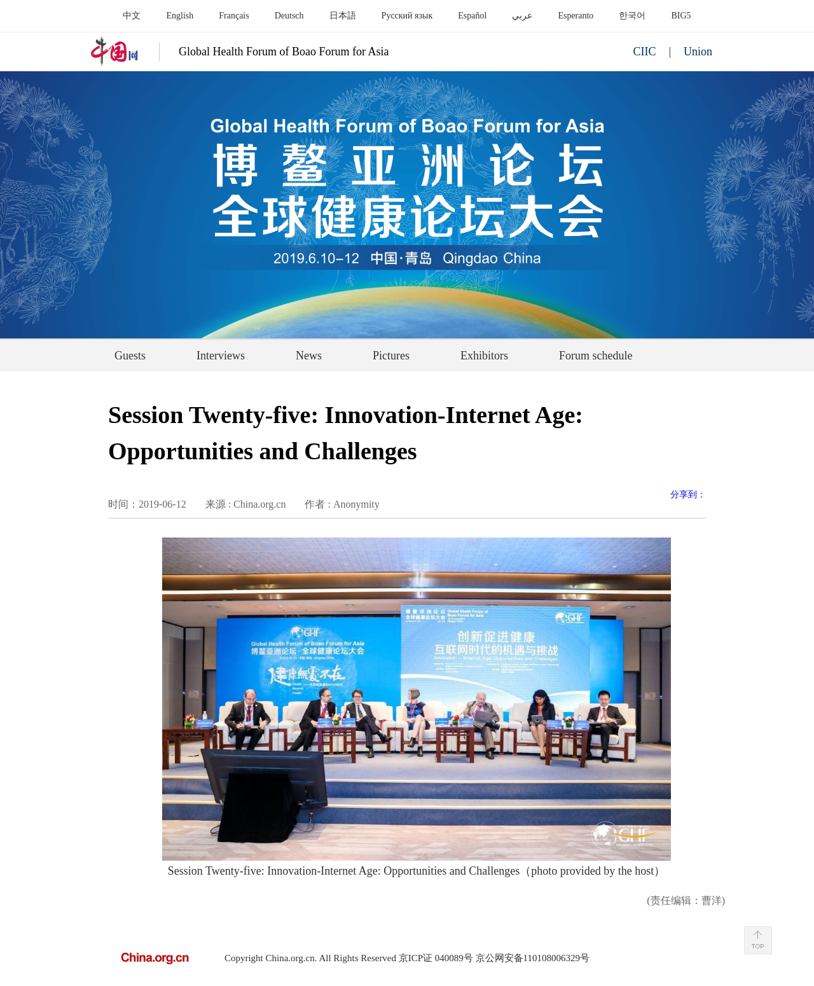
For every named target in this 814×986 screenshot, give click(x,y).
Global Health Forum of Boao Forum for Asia (284, 51)
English (179, 15)
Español (472, 15)
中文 (132, 15)
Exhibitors (484, 355)
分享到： (688, 494)
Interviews (221, 355)
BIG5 (681, 15)
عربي (522, 15)
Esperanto (575, 15)
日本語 (342, 15)
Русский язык (407, 15)
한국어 (632, 15)
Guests (130, 355)
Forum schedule (595, 355)
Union (698, 51)
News (309, 355)
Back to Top (758, 940)
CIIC (644, 51)
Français (234, 15)
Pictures (391, 355)
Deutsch (289, 15)
